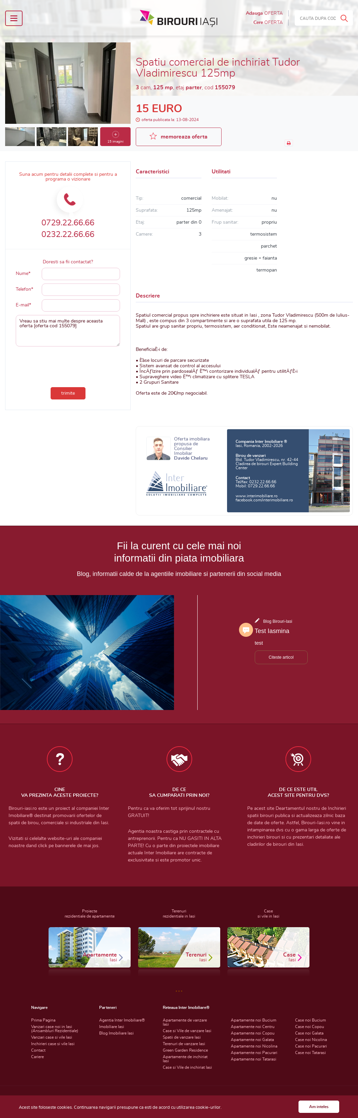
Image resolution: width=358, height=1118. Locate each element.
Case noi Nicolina (311, 1040)
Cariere (37, 1057)
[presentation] (68, 365)
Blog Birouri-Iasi (277, 621)
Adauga (264, 13)
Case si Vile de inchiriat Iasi (187, 1067)
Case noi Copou (309, 1027)
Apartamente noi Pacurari (254, 1053)
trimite (68, 393)
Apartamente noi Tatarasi (253, 1059)
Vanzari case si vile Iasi (51, 1037)
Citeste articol (281, 657)
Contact (38, 1050)
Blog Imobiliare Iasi (116, 1033)
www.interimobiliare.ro (257, 496)
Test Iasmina (272, 631)
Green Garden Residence (185, 1050)
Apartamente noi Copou (253, 1033)
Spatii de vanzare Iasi (182, 1037)
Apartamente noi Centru (253, 1027)
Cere (268, 22)
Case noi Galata (309, 1033)
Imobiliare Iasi (111, 1027)
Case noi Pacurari (311, 1046)
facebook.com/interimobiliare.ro (264, 500)
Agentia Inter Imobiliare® (122, 1020)
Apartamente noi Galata (252, 1040)
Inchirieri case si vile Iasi (53, 1044)
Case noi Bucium (310, 1020)
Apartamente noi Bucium (253, 1020)
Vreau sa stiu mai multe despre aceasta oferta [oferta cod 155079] (68, 330)
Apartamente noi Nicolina (254, 1046)
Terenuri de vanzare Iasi (184, 1044)
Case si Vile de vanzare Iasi (187, 1031)
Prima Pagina (43, 1020)
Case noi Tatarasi (310, 1053)
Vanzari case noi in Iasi (54, 1029)
